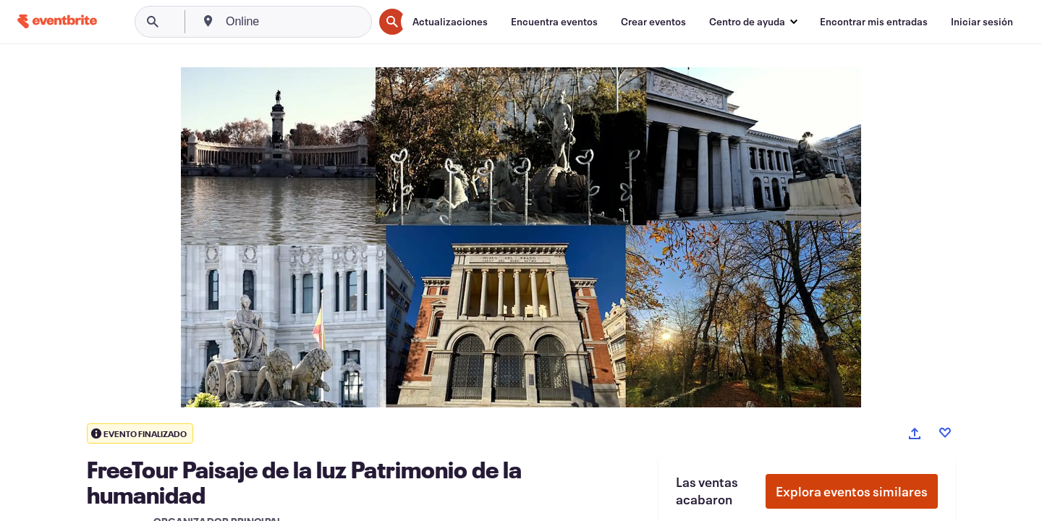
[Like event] (945, 433)
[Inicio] (57, 21)
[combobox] (298, 21)
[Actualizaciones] (450, 21)
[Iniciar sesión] (982, 21)
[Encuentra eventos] (554, 21)
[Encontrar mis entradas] (873, 21)
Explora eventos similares (852, 491)
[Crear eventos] (653, 21)
